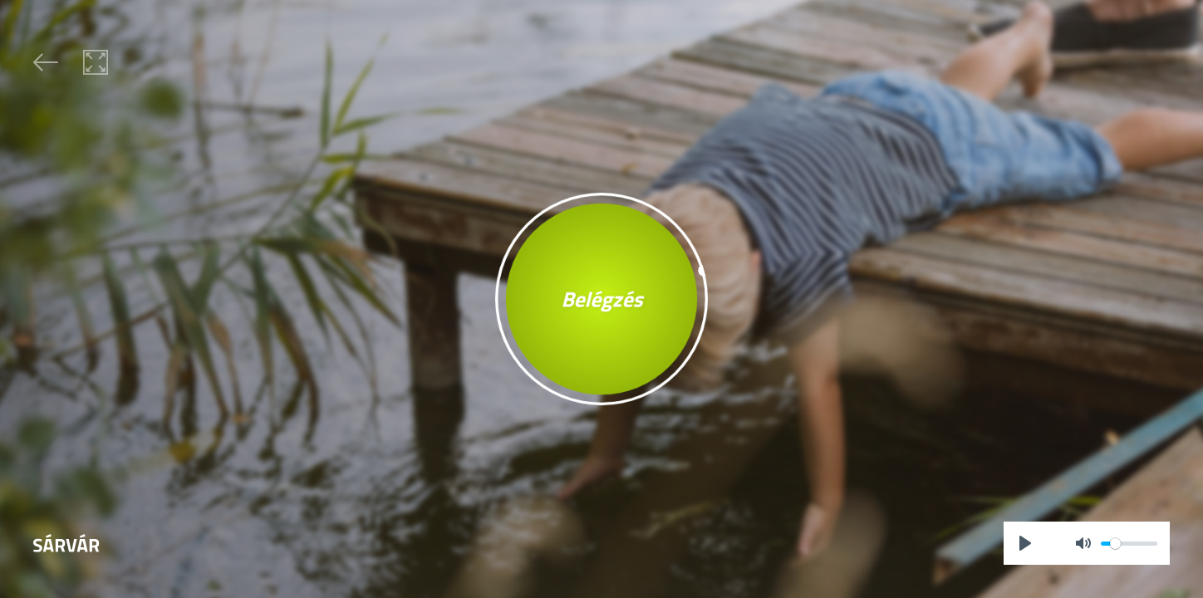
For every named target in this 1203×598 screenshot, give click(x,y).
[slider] (1129, 543)
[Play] (1025, 543)
